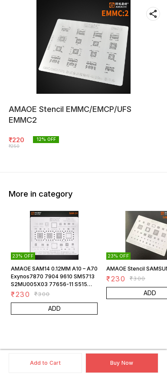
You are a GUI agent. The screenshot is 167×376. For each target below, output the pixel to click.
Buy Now (122, 363)
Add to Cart (45, 363)
